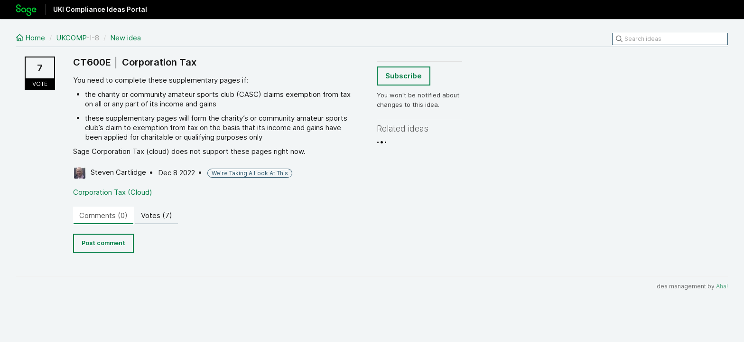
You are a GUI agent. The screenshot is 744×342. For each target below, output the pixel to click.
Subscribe (403, 75)
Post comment (103, 243)
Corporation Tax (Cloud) (112, 192)
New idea (125, 37)
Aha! (722, 286)
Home (31, 37)
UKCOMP (71, 37)
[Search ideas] (670, 39)
